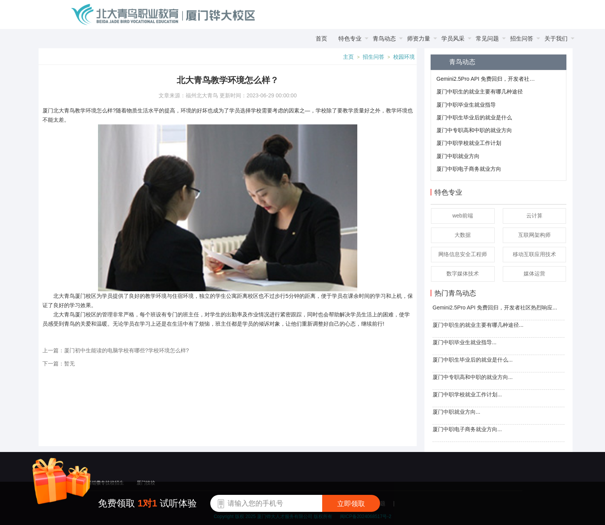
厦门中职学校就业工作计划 (468, 143)
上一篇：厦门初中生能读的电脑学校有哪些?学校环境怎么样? (115, 350)
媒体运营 (534, 273)
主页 (348, 57)
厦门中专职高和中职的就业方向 (474, 130)
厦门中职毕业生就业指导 (466, 105)
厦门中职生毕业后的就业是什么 (474, 117)
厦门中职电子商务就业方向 (468, 169)
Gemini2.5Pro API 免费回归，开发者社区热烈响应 (486, 79)
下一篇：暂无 (58, 363)
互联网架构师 (534, 235)
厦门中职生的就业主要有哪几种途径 (479, 91)
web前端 (462, 215)
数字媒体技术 (462, 273)
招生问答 (373, 57)
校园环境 (404, 57)
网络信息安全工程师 (462, 254)
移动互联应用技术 (534, 254)
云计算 (534, 215)
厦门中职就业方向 (458, 156)
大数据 (463, 235)
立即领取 (351, 504)
